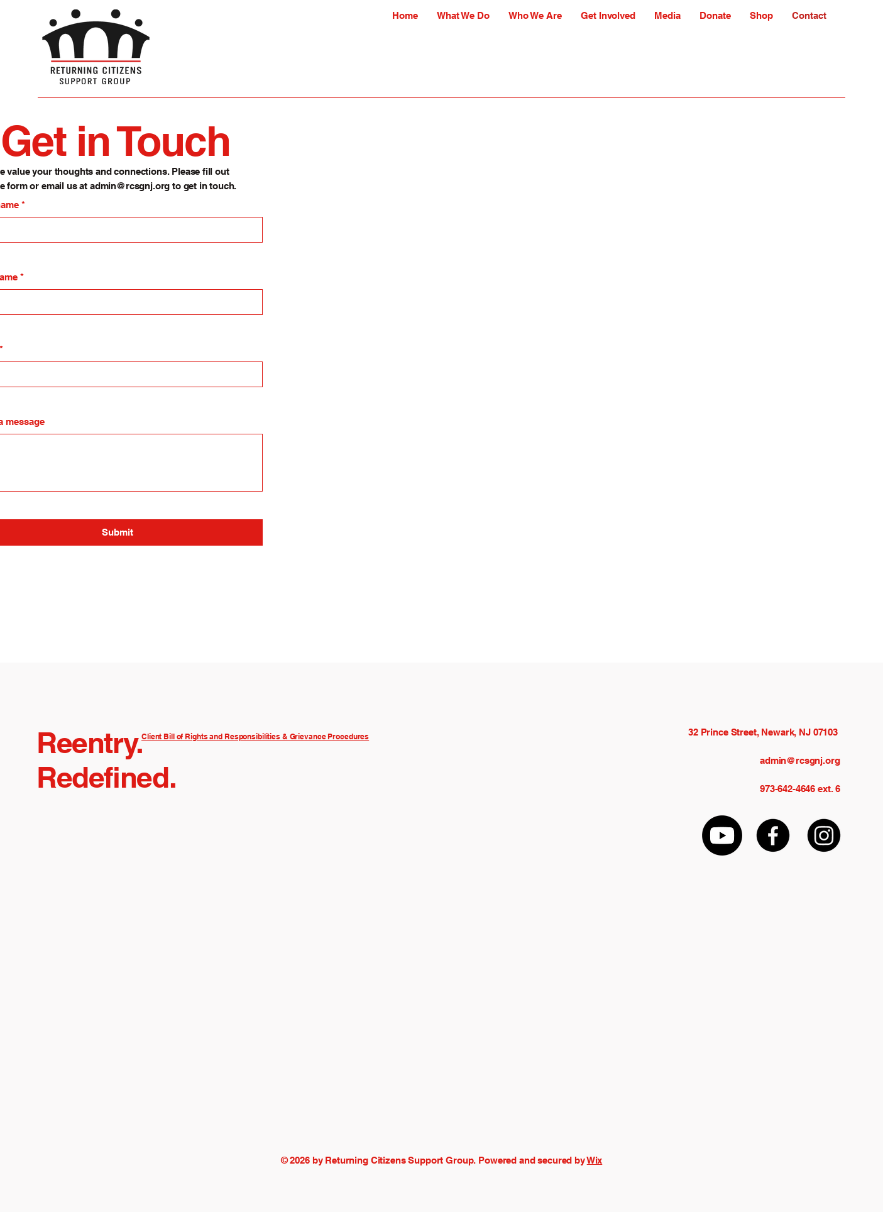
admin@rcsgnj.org (130, 185)
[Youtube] (722, 835)
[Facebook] (773, 835)
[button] (463, 15)
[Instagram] (824, 835)
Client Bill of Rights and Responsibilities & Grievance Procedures (255, 736)
